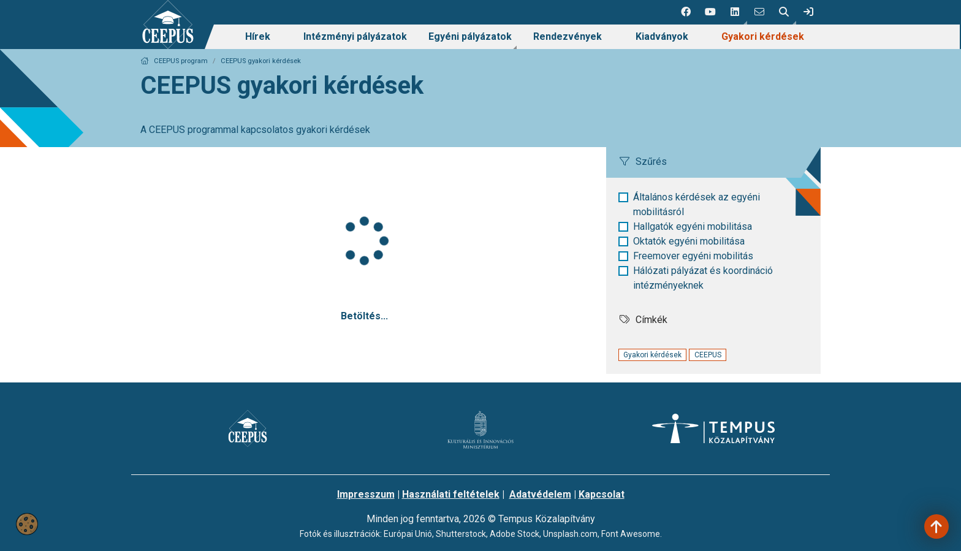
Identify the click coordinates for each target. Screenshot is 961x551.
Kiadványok (662, 36)
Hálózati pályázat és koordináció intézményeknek (703, 278)
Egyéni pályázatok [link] (470, 36)
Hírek (257, 36)
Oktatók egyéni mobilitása (689, 241)
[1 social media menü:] (686, 12)
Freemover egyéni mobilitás (693, 256)
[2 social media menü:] (710, 12)
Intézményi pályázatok (355, 36)
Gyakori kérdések (762, 36)
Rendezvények (567, 36)
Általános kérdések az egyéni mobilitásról (696, 204)
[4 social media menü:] (759, 12)
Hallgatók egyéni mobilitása (692, 226)
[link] (808, 12)
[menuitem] (257, 37)
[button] (735, 12)
